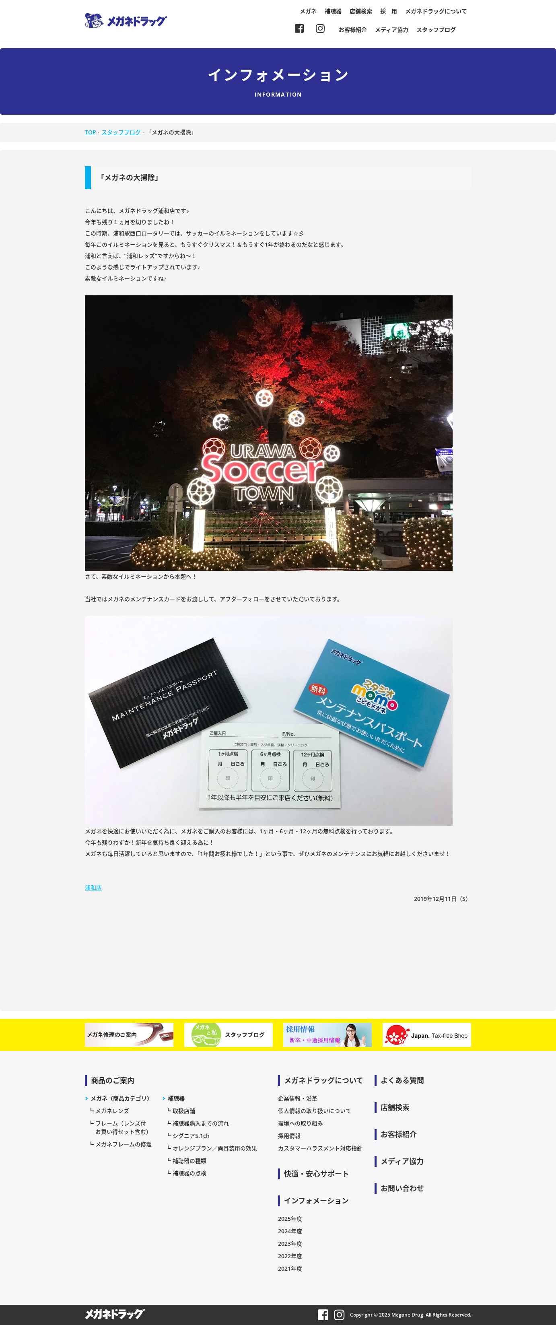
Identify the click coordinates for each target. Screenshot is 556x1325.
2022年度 (290, 1256)
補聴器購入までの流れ (201, 1123)
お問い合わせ (402, 1188)
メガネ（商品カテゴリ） (121, 1098)
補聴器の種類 (189, 1160)
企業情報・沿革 (297, 1098)
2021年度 (290, 1268)
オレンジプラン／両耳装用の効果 (215, 1148)
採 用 (388, 11)
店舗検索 (361, 11)
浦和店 (93, 887)
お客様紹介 (353, 29)
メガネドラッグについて (436, 11)
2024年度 (290, 1231)
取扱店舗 (184, 1111)
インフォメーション (316, 1200)
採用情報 (289, 1136)
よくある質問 (402, 1080)
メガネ (308, 11)
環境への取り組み (300, 1123)
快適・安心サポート (316, 1174)
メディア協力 (391, 29)
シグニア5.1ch (191, 1136)
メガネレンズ (112, 1111)
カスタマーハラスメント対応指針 (320, 1148)
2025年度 (290, 1218)
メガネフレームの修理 (123, 1144)
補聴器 (333, 11)
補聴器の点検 (189, 1173)
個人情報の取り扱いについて (314, 1111)
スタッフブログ (436, 29)
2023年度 (290, 1243)
